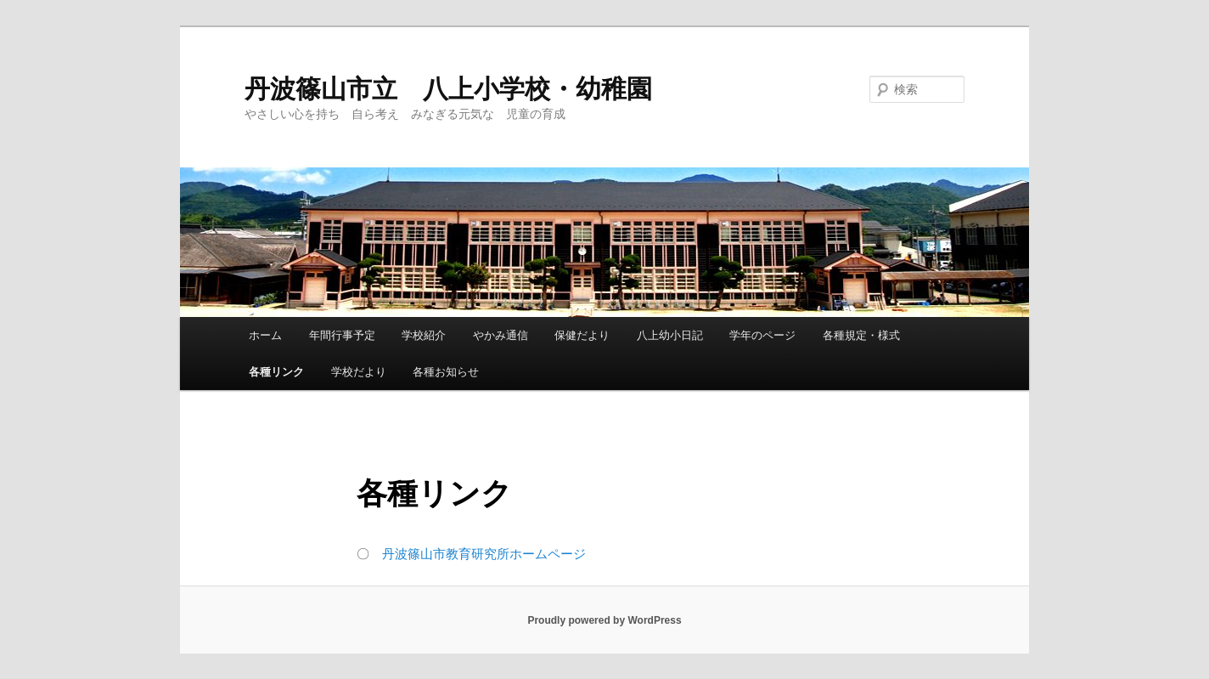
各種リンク (276, 371)
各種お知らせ (446, 371)
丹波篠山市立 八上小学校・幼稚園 (448, 89)
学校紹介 (424, 335)
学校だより (358, 371)
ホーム (265, 335)
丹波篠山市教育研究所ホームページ (484, 553)
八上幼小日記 (670, 335)
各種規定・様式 (861, 335)
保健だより (582, 335)
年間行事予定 (342, 335)
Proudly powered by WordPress (604, 620)
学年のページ (762, 335)
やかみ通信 (500, 335)
